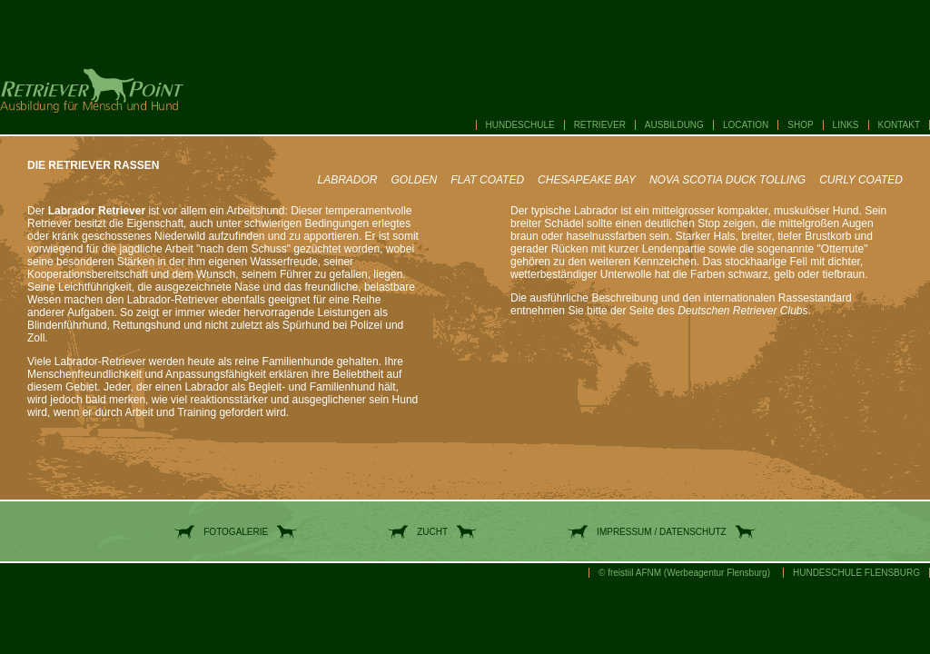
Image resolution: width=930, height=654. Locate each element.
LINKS (846, 125)
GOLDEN (414, 179)
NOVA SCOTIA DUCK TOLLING (727, 179)
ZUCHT (432, 532)
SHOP (800, 125)
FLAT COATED (487, 179)
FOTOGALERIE (235, 532)
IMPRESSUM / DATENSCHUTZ (662, 532)
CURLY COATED (861, 179)
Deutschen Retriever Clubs (742, 310)
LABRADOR (347, 179)
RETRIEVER (600, 125)
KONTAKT (899, 125)
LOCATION (745, 125)
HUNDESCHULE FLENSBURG (856, 573)
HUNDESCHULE (520, 125)
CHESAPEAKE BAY (587, 179)
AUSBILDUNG (674, 125)
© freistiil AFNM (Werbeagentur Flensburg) (684, 573)
